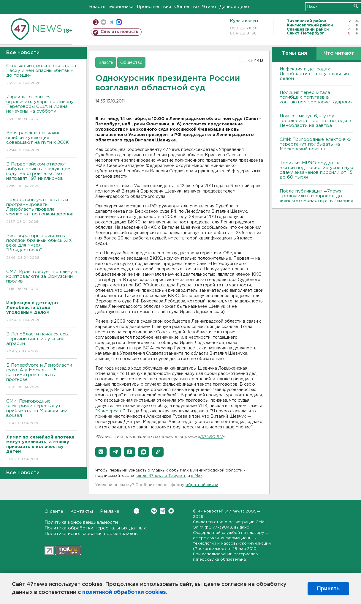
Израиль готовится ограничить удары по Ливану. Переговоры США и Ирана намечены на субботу (41, 108)
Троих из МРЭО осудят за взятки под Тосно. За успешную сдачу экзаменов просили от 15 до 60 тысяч (316, 170)
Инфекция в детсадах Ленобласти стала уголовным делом (314, 74)
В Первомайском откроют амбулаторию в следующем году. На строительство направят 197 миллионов (41, 175)
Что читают (339, 53)
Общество (186, 7)
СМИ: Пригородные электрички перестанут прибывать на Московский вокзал (41, 412)
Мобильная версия (96, 22)
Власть (97, 7)
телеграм (111, 22)
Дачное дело (234, 7)
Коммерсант (110, 411)
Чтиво (209, 7)
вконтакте (103, 22)
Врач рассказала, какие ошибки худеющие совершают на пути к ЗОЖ (41, 142)
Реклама (109, 511)
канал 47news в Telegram (161, 475)
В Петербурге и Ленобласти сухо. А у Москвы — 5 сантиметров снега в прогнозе (41, 376)
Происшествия (154, 7)
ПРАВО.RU (211, 437)
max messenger (119, 22)
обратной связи (202, 485)
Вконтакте (136, 511)
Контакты (81, 511)
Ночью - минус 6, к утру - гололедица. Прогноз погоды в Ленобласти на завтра (315, 120)
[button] (101, 452)
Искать (356, 6)
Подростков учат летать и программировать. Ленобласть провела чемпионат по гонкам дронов (41, 211)
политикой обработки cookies (124, 592)
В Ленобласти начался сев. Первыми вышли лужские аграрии (41, 343)
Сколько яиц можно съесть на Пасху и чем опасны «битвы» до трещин (41, 75)
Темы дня (294, 53)
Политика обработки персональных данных (95, 528)
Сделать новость (119, 32)
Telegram (162, 511)
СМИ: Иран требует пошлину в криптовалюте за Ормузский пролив (41, 280)
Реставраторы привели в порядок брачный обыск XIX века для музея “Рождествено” (41, 247)
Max (171, 511)
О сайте (54, 511)
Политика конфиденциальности (81, 522)
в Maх (196, 475)
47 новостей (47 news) (221, 511)
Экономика (121, 7)
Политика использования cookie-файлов (91, 534)
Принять (328, 589)
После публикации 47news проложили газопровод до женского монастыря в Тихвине (316, 196)
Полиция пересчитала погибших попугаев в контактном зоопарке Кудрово (316, 97)
